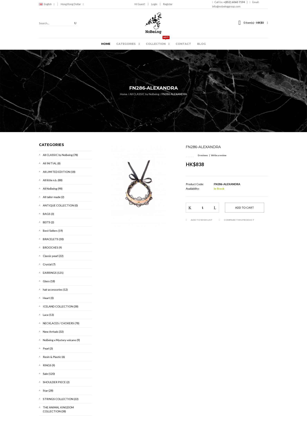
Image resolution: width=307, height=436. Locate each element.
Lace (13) (48, 314)
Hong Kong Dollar (72, 4)
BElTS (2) (48, 222)
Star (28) (48, 390)
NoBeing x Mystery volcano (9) (61, 340)
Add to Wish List (201, 219)
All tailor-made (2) (53, 197)
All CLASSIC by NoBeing (144, 94)
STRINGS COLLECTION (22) (61, 399)
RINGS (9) (49, 365)
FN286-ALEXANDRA (174, 94)
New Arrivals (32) (53, 331)
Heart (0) (48, 298)
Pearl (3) (48, 348)
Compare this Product (239, 219)
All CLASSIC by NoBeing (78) (60, 155)
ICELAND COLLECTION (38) (60, 306)
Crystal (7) (49, 264)
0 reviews (203, 155)
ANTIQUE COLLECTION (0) (60, 205)
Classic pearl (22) (53, 256)
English (49, 4)
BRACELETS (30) (53, 239)
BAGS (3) (48, 213)
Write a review (218, 155)
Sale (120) (49, 373)
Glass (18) (49, 281)
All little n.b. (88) (52, 180)
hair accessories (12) (55, 289)
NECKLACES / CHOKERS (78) (61, 323)
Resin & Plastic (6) (54, 357)
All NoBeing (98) (52, 188)
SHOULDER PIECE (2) (56, 382)
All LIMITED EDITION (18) (59, 171)
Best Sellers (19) (53, 230)
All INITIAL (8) (51, 163)
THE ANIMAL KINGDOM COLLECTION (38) (58, 409)
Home (123, 94)
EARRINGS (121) (53, 272)
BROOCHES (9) (52, 247)
